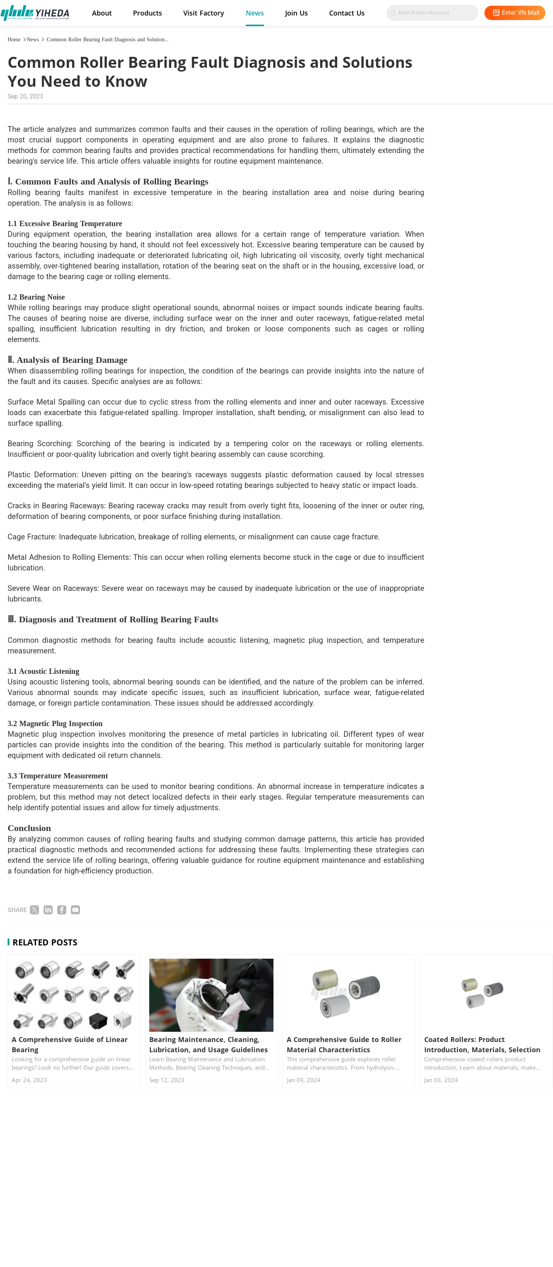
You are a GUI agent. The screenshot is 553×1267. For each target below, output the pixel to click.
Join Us (296, 12)
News (255, 12)
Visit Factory (203, 12)
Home (17, 39)
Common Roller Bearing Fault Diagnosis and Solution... (107, 39)
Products (147, 12)
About (102, 12)
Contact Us (347, 12)
